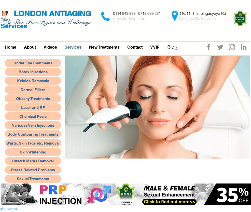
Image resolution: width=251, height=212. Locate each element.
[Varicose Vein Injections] (33, 125)
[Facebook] (208, 47)
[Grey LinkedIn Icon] (244, 47)
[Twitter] (220, 47)
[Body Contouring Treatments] (33, 134)
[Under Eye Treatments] (33, 63)
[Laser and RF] (33, 107)
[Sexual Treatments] (33, 179)
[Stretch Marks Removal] (33, 161)
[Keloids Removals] (33, 81)
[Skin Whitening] (33, 152)
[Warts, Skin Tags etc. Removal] (33, 143)
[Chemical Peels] (33, 116)
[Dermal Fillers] (33, 90)
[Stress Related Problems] (33, 170)
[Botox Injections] (33, 72)
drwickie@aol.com (129, 18)
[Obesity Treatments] (33, 98)
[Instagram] (232, 47)
